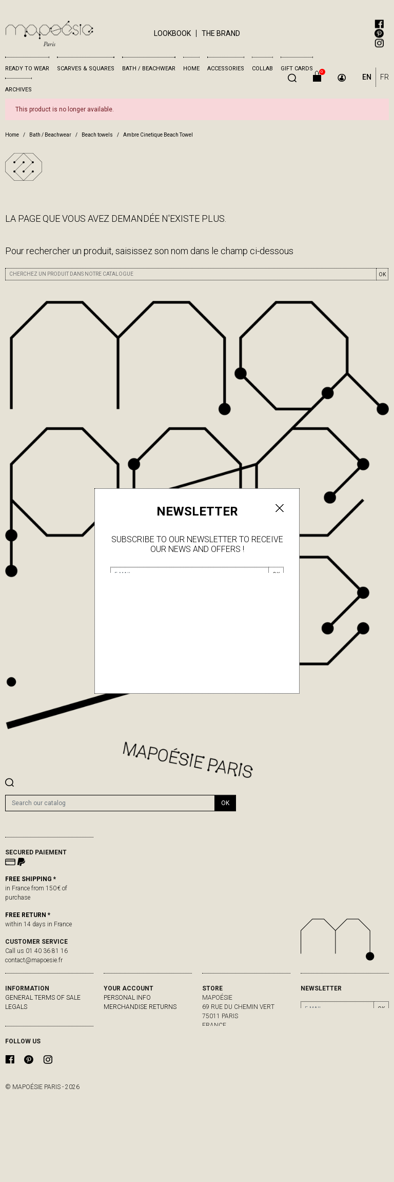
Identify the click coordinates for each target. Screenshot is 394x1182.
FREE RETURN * (27, 915)
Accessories (225, 68)
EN (366, 77)
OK (382, 274)
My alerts (120, 1043)
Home (191, 68)
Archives (18, 89)
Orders (116, 1016)
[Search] (110, 803)
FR (384, 77)
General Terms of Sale (43, 997)
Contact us (24, 1025)
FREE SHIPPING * (30, 879)
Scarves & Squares (85, 68)
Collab (262, 68)
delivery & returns (36, 1016)
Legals (16, 1007)
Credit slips (123, 1025)
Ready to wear (27, 68)
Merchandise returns (140, 1007)
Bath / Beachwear (148, 68)
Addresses (121, 1034)
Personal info (127, 997)
